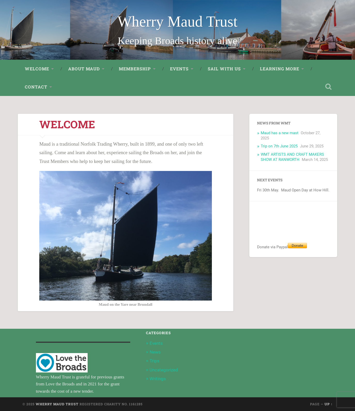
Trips (154, 360)
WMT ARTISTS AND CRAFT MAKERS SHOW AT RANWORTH (292, 157)
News (155, 352)
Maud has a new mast (279, 133)
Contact (36, 86)
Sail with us (224, 68)
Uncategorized (164, 369)
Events (179, 68)
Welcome (37, 68)
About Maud (84, 68)
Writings (158, 378)
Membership (135, 68)
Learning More (279, 68)
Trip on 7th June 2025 (279, 146)
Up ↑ (329, 404)
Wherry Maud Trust (178, 21)
